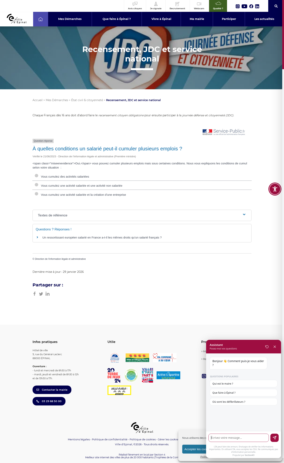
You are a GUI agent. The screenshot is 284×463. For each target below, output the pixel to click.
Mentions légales (79, 439)
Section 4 (159, 454)
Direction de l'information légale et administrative (60, 259)
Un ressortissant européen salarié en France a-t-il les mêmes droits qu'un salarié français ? (102, 237)
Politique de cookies (143, 439)
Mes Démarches (57, 100)
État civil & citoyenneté (87, 100)
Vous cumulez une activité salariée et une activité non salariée (78, 185)
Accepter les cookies (198, 449)
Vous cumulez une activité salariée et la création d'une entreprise (80, 194)
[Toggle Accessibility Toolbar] (275, 189)
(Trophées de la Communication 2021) (176, 457)
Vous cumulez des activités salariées (62, 176)
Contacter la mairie (51, 389)
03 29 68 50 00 (49, 401)
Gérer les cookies (168, 439)
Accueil (38, 100)
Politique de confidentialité (109, 439)
